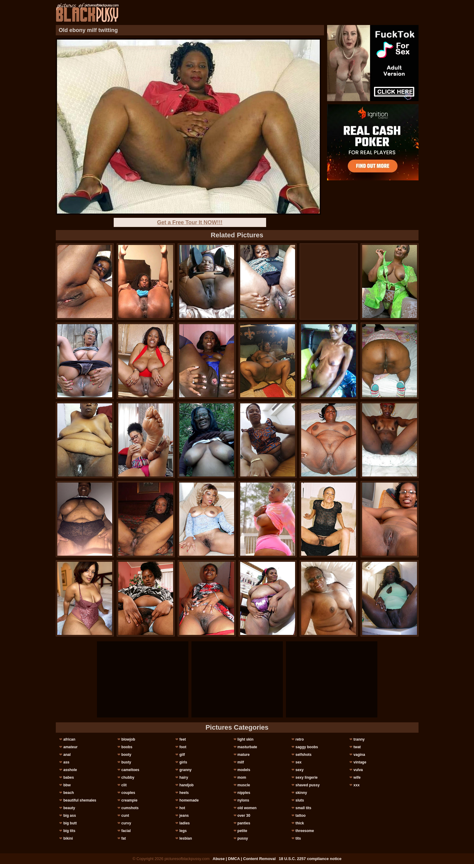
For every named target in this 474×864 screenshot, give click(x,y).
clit (124, 785)
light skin (245, 739)
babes (68, 777)
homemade (188, 800)
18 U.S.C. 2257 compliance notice (310, 858)
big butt (70, 823)
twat (357, 747)
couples (128, 793)
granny (185, 770)
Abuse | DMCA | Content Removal (244, 858)
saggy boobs (306, 747)
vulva (358, 770)
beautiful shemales (79, 800)
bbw (67, 785)
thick (299, 823)
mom (241, 777)
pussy (242, 838)
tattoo (300, 815)
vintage (360, 762)
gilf (182, 754)
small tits (303, 808)
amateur (70, 747)
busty (126, 762)
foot (182, 747)
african (69, 739)
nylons (243, 800)
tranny (359, 739)
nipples (243, 793)
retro (299, 739)
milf (240, 762)
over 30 (243, 815)
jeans (184, 815)
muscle (243, 785)
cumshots (130, 808)
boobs (126, 747)
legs (183, 831)
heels (184, 793)
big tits (69, 831)
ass (66, 762)
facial (126, 831)
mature (243, 754)
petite (242, 831)
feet (182, 739)
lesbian (185, 838)
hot (182, 808)
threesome (304, 831)
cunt (125, 815)
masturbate (247, 747)
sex (298, 762)
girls (183, 762)
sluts (299, 800)
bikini (68, 838)
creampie (129, 800)
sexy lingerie (306, 777)
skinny (301, 793)
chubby (127, 777)
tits (298, 838)
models (243, 770)
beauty (69, 808)
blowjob (128, 739)
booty (126, 754)
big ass (69, 815)
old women (247, 808)
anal (67, 754)
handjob (186, 785)
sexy (299, 770)
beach (68, 793)
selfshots (303, 754)
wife (357, 777)
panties (243, 823)
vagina (359, 754)
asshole (70, 770)
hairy (183, 777)
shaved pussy (307, 785)
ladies (184, 823)
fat (123, 838)
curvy (126, 823)
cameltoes (130, 770)
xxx (357, 785)
